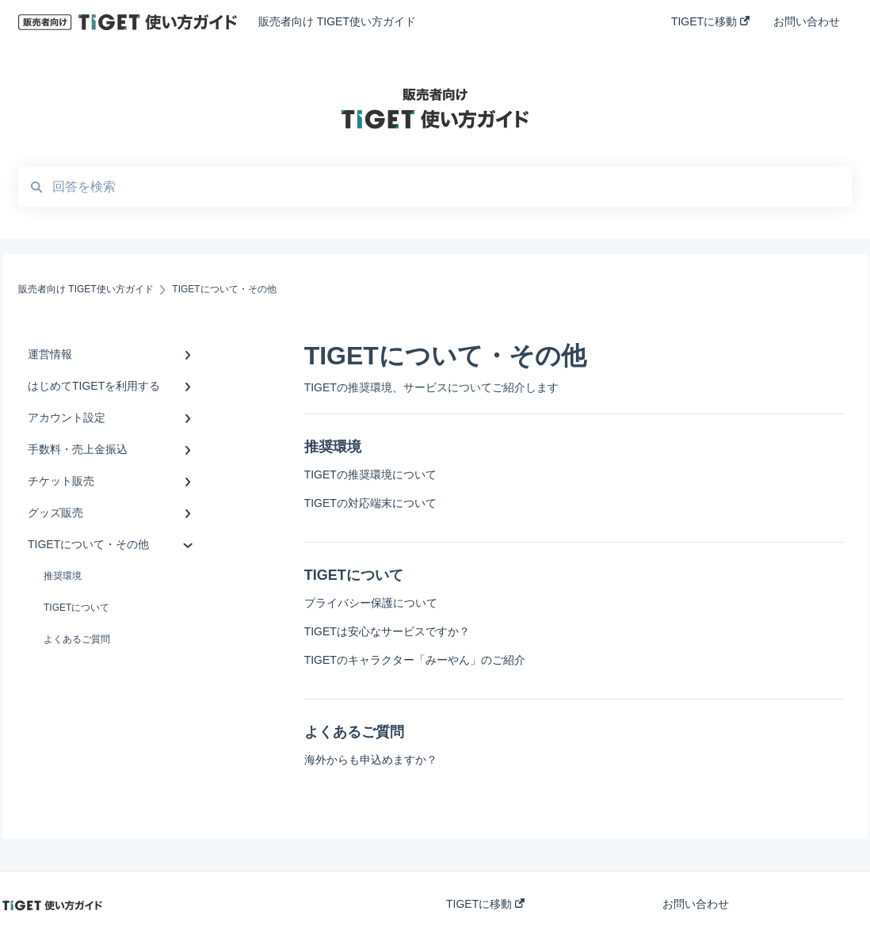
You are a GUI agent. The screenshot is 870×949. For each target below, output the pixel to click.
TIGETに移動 (485, 904)
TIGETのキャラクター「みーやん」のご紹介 (414, 660)
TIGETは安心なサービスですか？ (387, 631)
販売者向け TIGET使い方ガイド (337, 21)
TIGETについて (76, 607)
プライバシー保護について (370, 602)
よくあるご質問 (77, 639)
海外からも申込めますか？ (370, 759)
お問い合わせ (695, 904)
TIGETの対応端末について (370, 503)
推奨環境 (63, 575)
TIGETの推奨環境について (370, 474)
